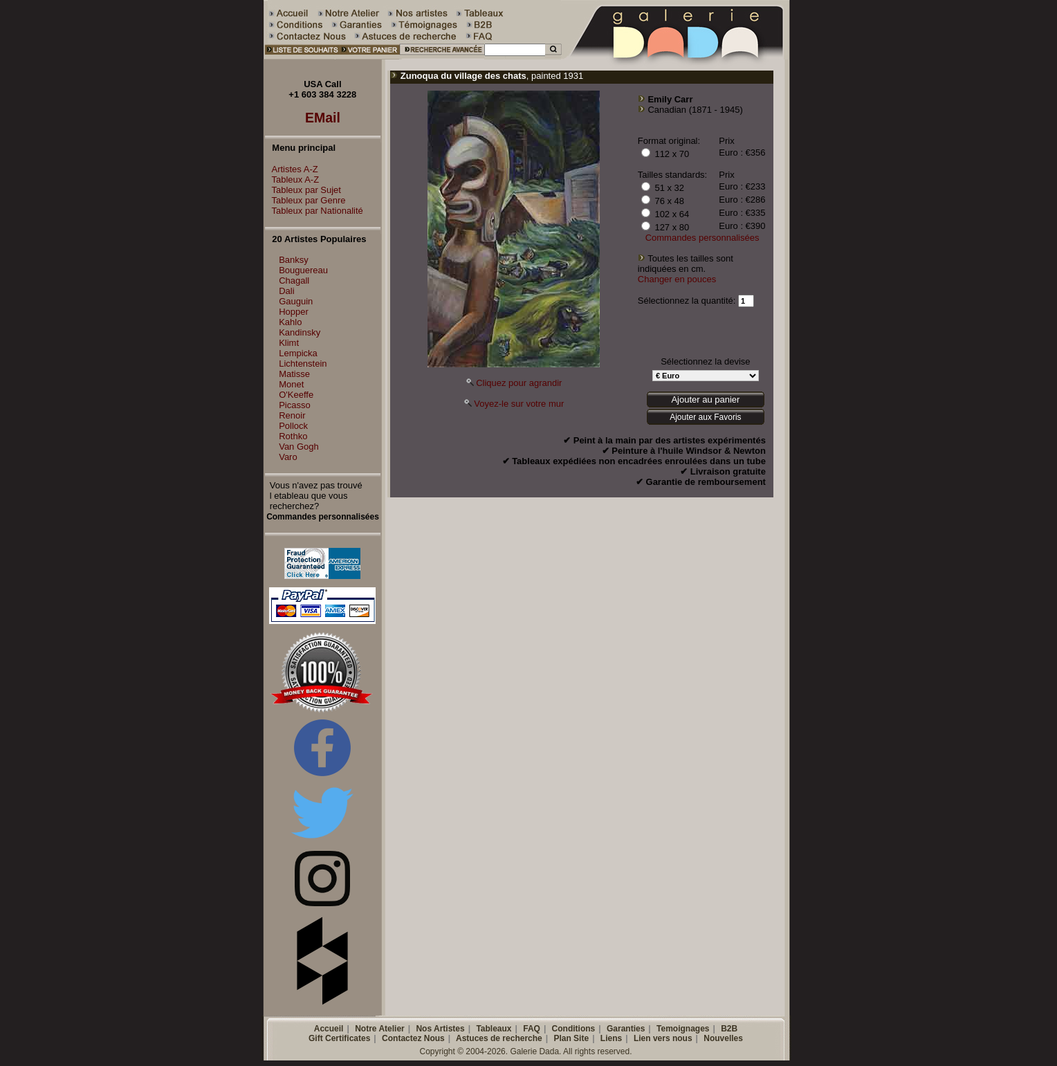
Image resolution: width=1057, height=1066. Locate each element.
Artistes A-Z (291, 169)
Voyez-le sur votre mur (519, 403)
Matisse (294, 374)
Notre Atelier (380, 1028)
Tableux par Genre (305, 200)
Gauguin (296, 301)
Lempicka (298, 353)
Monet (291, 384)
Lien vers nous (663, 1038)
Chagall (294, 280)
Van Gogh (299, 446)
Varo (288, 457)
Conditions (574, 1028)
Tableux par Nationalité (314, 210)
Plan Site (571, 1038)
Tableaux (493, 1028)
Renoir (292, 415)
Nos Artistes (440, 1028)
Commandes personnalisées (702, 237)
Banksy (294, 260)
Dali (286, 291)
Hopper (294, 311)
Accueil (329, 1028)
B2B (729, 1028)
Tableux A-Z (292, 179)
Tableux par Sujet (303, 190)
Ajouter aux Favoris (705, 417)
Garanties (626, 1028)
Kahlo (290, 322)
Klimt (289, 343)
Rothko (293, 436)
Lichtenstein (303, 363)
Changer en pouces (677, 279)
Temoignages (682, 1028)
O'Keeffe (296, 394)
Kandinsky (299, 332)
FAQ (531, 1028)
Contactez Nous (413, 1038)
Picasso (295, 405)
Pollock (293, 426)
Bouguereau (303, 270)
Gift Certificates (339, 1038)
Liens (611, 1038)
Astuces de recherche (499, 1038)
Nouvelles (723, 1038)
